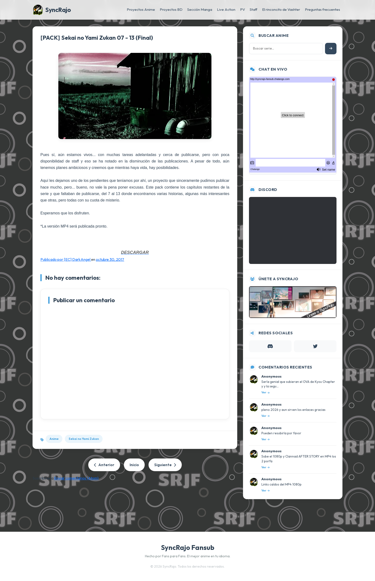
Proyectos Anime (141, 9)
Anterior (104, 464)
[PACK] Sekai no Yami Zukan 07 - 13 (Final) (96, 37)
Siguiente (165, 464)
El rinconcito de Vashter (281, 9)
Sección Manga (199, 9)
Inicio (134, 464)
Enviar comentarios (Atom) (76, 478)
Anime (54, 439)
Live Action (226, 9)
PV (242, 9)
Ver (265, 392)
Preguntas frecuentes (322, 9)
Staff (253, 9)
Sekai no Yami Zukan (84, 439)
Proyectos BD (171, 9)
